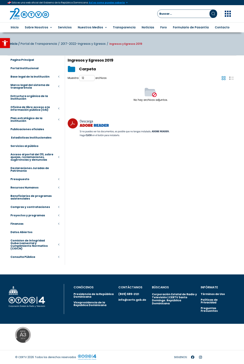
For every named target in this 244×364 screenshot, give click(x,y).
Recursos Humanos (24, 187)
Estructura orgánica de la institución (29, 97)
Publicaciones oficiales (27, 129)
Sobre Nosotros (38, 27)
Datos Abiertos (21, 232)
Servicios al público (24, 146)
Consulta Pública (22, 257)
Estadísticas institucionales (30, 138)
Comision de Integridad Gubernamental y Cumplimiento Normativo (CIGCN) (29, 244)
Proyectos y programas (27, 215)
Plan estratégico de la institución (26, 119)
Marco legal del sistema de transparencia (30, 86)
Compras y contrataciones (30, 207)
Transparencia (124, 27)
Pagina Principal (22, 60)
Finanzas (16, 224)
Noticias (148, 27)
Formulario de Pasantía (191, 27)
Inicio (15, 27)
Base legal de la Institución (30, 77)
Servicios (65, 27)
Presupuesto (19, 179)
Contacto (222, 27)
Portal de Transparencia (38, 43)
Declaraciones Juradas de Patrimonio (29, 169)
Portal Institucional (24, 68)
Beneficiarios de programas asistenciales (31, 197)
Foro (163, 27)
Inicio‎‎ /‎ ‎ (15, 44)
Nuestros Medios (92, 27)
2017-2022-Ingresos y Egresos (83, 43)
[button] (5, 43)
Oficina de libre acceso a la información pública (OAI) (30, 108)
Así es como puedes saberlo (107, 2)
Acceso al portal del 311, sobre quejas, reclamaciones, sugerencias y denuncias (31, 157)
